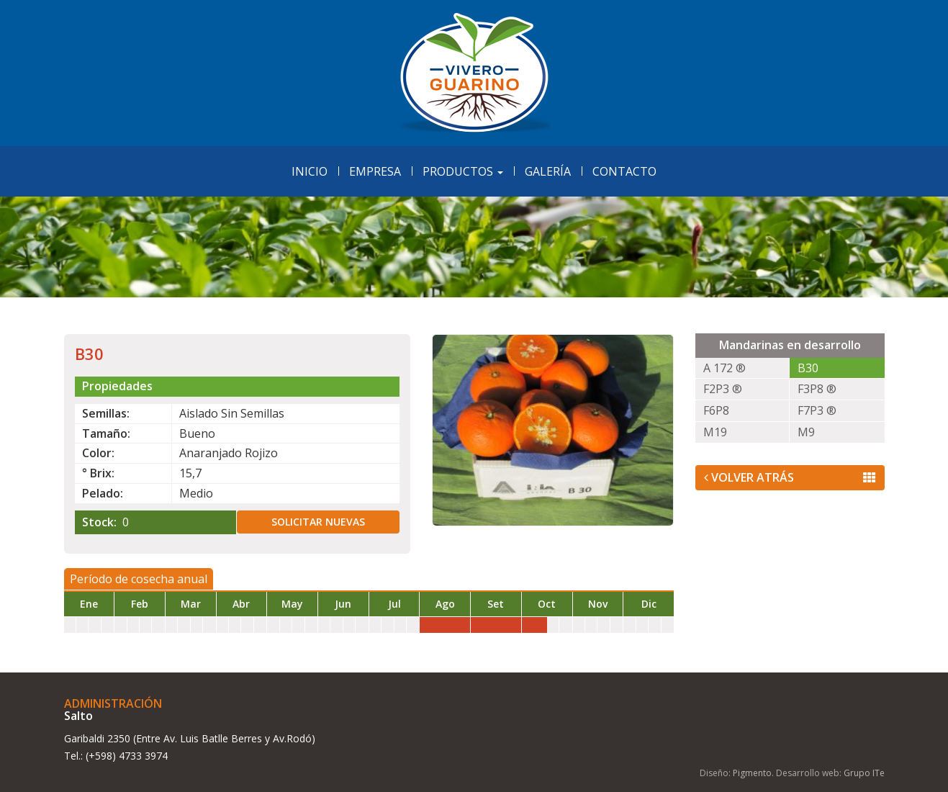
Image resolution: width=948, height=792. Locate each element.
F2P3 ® (722, 389)
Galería (548, 171)
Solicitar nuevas (318, 521)
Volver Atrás (790, 477)
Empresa (375, 171)
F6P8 (716, 410)
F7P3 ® (817, 410)
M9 (806, 432)
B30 (808, 368)
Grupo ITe (864, 773)
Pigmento (752, 773)
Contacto (624, 171)
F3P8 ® (817, 389)
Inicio (310, 171)
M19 (715, 432)
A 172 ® (724, 368)
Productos (463, 171)
